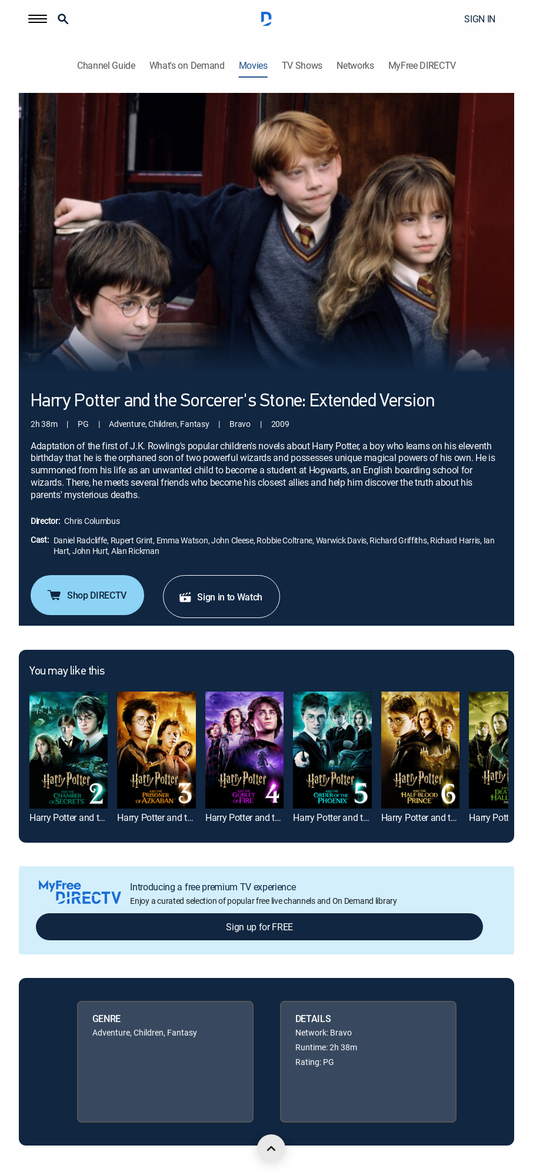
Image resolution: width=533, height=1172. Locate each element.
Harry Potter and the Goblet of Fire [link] (272, 817)
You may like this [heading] (66, 671)
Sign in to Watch (220, 597)
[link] (68, 750)
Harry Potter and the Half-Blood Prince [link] (456, 817)
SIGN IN (479, 18)
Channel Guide (106, 65)
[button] (37, 18)
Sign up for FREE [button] (259, 926)
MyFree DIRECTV (422, 65)
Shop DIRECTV (86, 595)
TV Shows (302, 65)
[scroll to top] (271, 1148)
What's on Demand (187, 65)
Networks (355, 65)
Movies (253, 65)
